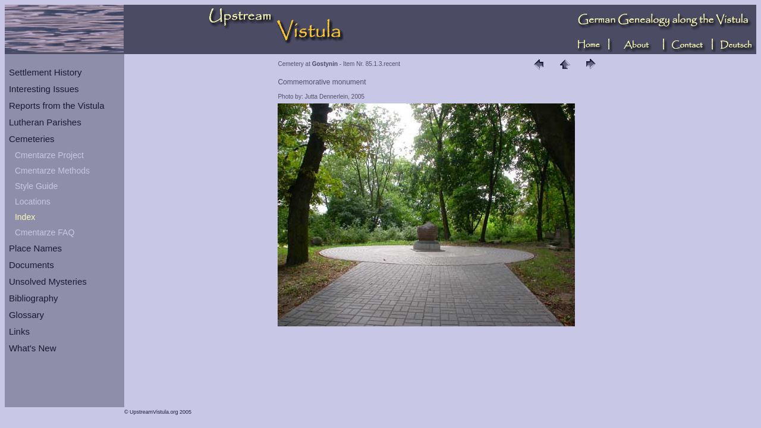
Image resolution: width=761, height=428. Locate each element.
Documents (31, 265)
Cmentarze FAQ (44, 232)
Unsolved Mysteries (48, 281)
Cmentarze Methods (52, 170)
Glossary (26, 315)
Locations (33, 201)
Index (25, 217)
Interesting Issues (44, 89)
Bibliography (33, 298)
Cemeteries (32, 139)
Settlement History (45, 72)
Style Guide (36, 186)
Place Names (35, 248)
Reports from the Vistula (57, 105)
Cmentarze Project (49, 155)
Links (19, 331)
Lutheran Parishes (45, 122)
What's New (32, 348)
